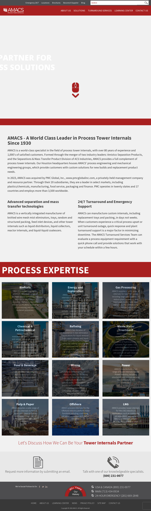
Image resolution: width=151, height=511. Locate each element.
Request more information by (37, 464)
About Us (66, 10)
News (74, 503)
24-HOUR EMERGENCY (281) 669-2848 (116, 495)
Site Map (101, 503)
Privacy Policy (87, 503)
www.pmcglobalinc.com (80, 178)
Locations (45, 3)
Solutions (79, 10)
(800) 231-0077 (113, 476)
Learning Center (123, 10)
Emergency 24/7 (32, 3)
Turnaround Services (100, 10)
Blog (83, 3)
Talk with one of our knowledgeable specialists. (113, 464)
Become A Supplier (70, 3)
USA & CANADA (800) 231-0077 (112, 487)
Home (33, 503)
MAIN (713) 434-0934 (107, 491)
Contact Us (142, 10)
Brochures (56, 3)
